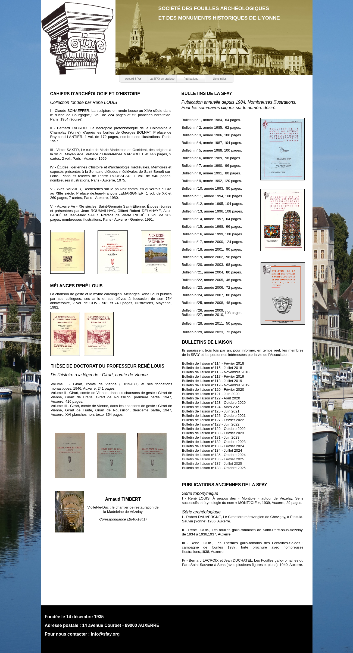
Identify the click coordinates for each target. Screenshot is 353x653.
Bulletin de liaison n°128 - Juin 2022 (211, 424)
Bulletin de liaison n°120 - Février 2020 (213, 389)
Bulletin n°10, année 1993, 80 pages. (212, 188)
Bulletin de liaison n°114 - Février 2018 (213, 363)
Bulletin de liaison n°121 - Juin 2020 (211, 394)
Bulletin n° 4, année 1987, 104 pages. (212, 143)
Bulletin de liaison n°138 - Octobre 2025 (214, 468)
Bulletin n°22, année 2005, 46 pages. (212, 280)
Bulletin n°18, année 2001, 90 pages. (212, 249)
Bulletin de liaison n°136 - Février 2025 (213, 459)
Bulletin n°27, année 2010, (203, 315)
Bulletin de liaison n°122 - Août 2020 (211, 398)
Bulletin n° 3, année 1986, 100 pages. (212, 135)
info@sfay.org (105, 634)
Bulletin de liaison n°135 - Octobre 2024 (214, 455)
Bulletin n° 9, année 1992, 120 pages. (212, 181)
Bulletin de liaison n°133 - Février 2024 (213, 446)
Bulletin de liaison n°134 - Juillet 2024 (212, 450)
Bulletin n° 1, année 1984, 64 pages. (211, 120)
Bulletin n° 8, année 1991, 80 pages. (211, 173)
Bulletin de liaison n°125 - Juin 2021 (211, 411)
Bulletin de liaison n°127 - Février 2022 (213, 420)
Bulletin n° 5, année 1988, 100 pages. (212, 150)
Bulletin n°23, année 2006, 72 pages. (212, 287)
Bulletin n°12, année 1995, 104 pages (212, 204)
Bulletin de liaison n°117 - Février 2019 (213, 376)
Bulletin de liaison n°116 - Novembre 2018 (216, 372)
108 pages (233, 313)
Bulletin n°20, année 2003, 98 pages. (212, 265)
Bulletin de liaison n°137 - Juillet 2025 (212, 463)
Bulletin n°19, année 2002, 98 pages (211, 257)
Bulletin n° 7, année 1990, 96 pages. (211, 166)
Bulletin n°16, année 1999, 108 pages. (212, 234)
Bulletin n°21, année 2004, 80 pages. (212, 272)
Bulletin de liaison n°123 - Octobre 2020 (214, 403)
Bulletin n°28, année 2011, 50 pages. (212, 323)
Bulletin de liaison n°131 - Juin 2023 (211, 437)
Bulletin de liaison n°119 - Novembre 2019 (216, 385)
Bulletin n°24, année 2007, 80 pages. (212, 295)
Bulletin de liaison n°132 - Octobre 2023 (214, 442)
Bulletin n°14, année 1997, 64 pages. (212, 219)
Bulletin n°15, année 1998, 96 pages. (212, 226)
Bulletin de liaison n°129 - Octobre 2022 (214, 429)
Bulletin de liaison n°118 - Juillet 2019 (212, 381)
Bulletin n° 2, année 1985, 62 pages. (211, 127)
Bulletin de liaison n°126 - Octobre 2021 (214, 416)
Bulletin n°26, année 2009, (203, 310)
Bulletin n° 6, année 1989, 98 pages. (211, 158)
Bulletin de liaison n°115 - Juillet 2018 (212, 368)
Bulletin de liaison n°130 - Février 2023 (213, 433)
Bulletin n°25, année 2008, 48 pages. (212, 303)
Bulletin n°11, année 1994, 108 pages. (212, 196)
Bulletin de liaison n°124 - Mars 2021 (211, 407)
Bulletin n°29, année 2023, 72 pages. (212, 332)
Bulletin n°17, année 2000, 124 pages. (212, 242)
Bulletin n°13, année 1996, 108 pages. (212, 211)
